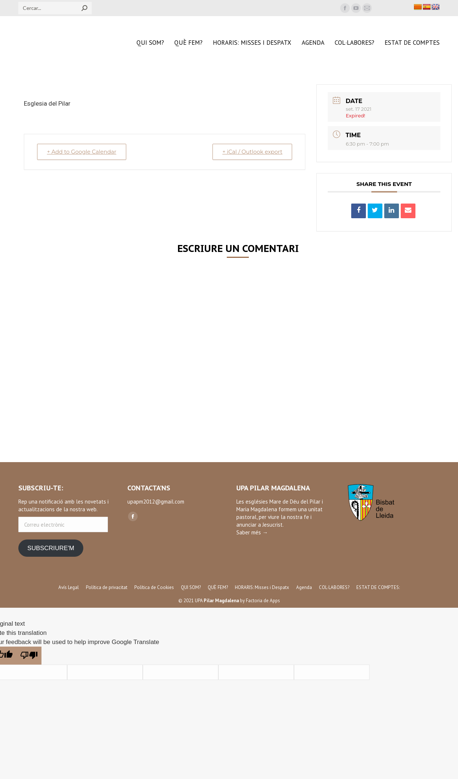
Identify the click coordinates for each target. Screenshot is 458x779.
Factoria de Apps (263, 600)
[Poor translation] (29, 656)
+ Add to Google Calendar (83, 151)
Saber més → (252, 532)
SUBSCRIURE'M (50, 548)
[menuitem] (150, 42)
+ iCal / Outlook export (251, 151)
